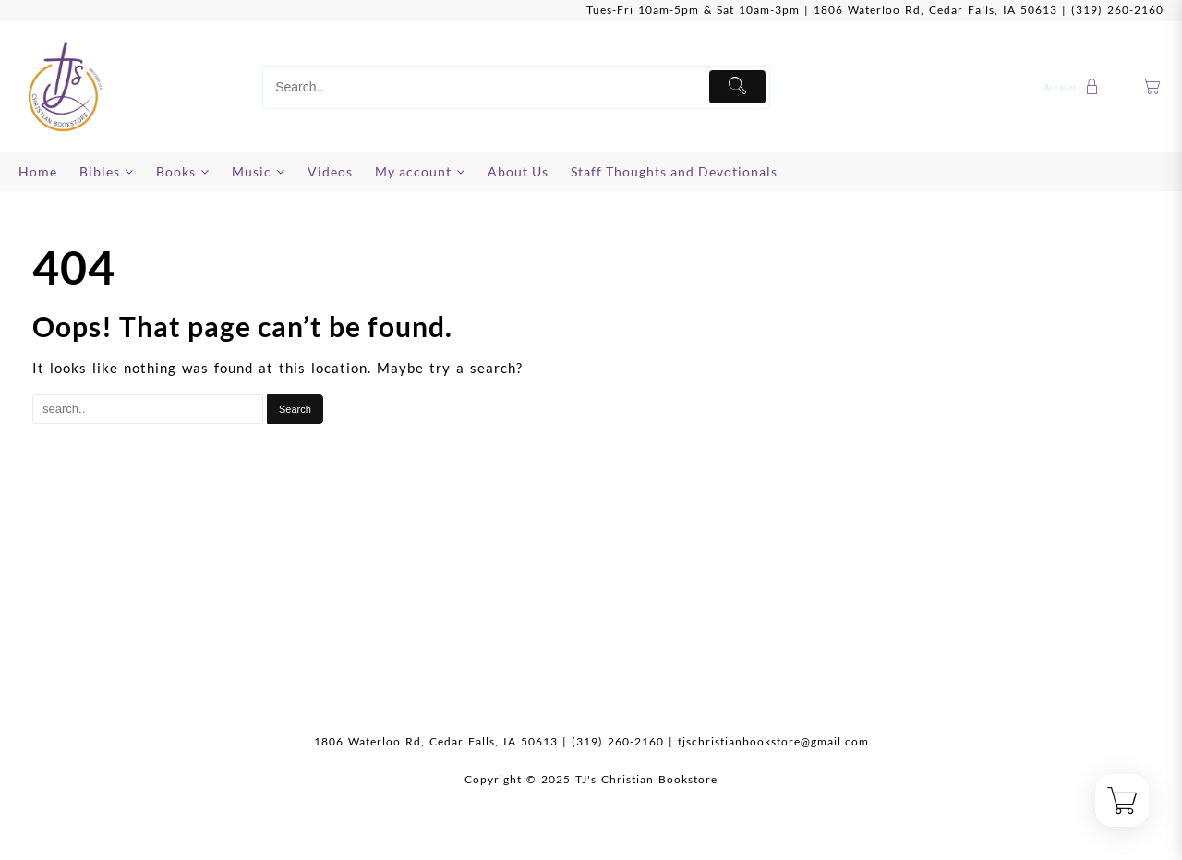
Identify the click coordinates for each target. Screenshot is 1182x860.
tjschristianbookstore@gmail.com (773, 741)
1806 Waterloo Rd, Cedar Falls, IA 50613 (935, 10)
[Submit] (737, 86)
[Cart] (1152, 87)
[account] (1074, 86)
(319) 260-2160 (1117, 10)
